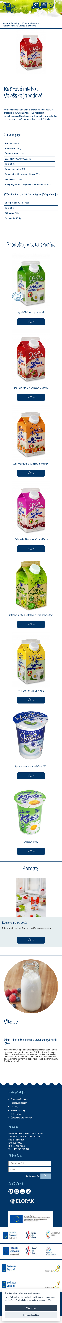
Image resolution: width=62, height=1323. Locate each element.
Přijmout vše (31, 1308)
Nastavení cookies (31, 1315)
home (5, 23)
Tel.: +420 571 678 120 (18, 1149)
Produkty (15, 23)
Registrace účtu (33, 1176)
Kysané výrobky (29, 23)
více (30, 940)
